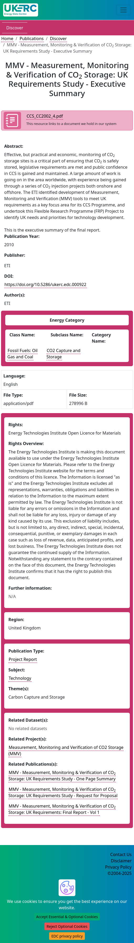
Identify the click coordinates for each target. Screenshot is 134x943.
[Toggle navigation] (123, 10)
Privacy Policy (118, 867)
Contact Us (121, 854)
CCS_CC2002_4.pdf (45, 116)
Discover (14, 28)
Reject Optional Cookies (67, 926)
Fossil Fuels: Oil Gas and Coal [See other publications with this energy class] (22, 354)
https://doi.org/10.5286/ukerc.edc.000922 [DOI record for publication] (45, 284)
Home (7, 38)
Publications (31, 38)
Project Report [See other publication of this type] (23, 659)
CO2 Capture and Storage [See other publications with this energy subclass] (63, 354)
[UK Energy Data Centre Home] (20, 10)
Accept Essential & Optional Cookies (67, 916)
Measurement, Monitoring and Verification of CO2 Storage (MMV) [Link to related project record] (65, 750)
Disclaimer (121, 861)
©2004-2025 (119, 873)
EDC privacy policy (67, 936)
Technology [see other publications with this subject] (20, 678)
